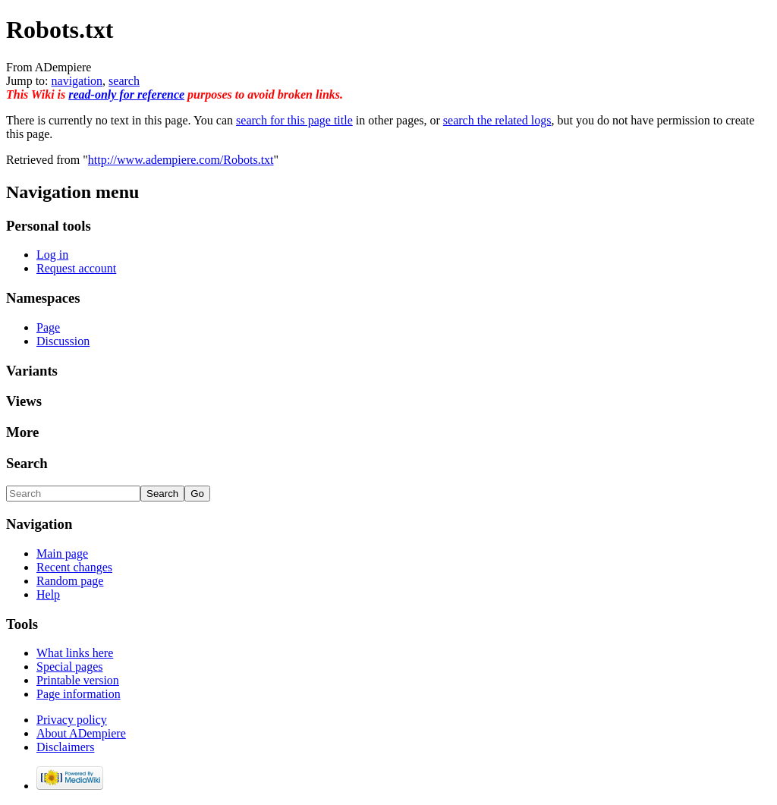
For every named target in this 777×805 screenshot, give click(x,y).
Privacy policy (71, 719)
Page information (78, 693)
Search (27, 463)
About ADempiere (81, 733)
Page (48, 327)
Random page (69, 580)
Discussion (63, 341)
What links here (74, 652)
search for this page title (294, 120)
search (124, 80)
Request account (76, 268)
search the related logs (497, 120)
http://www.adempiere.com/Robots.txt (181, 159)
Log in (52, 254)
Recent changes (74, 567)
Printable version (77, 680)
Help (48, 594)
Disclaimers (65, 747)
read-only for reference (126, 94)
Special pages (69, 666)
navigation (77, 80)
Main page (62, 553)
